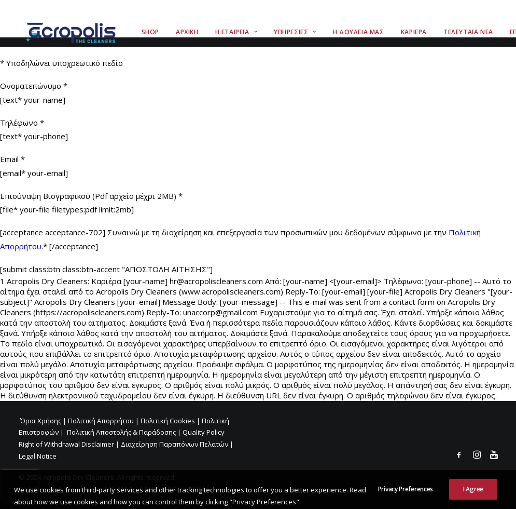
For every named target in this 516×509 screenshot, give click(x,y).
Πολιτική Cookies (168, 420)
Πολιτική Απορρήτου (101, 420)
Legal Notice (38, 456)
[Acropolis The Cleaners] (73, 32)
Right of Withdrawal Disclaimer (66, 444)
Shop (150, 32)
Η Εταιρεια (236, 32)
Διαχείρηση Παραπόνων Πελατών (174, 444)
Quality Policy (204, 432)
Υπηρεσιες (295, 32)
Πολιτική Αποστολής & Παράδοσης (121, 432)
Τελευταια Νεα (468, 32)
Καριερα (414, 32)
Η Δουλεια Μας (358, 32)
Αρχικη (187, 32)
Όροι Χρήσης (40, 420)
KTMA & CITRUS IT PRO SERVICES (160, 488)
